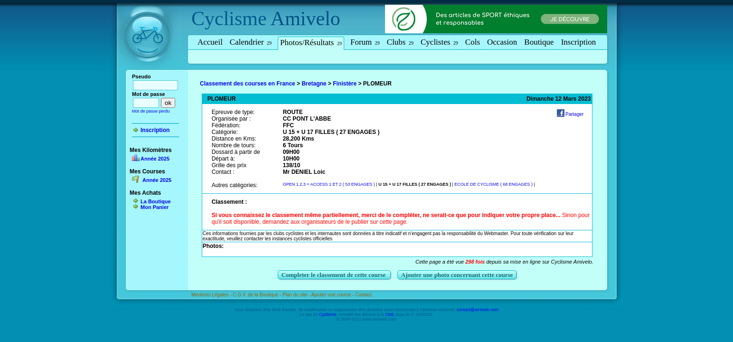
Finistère (345, 83)
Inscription (578, 42)
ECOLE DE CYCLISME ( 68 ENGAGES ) (493, 184)
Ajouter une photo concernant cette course (457, 274)
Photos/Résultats (311, 42)
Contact (363, 294)
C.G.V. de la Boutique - (257, 294)
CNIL (390, 314)
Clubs (400, 42)
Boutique (539, 42)
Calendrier (251, 42)
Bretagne (313, 83)
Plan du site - (296, 294)
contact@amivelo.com (478, 309)
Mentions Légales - (212, 294)
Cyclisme (229, 18)
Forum (365, 42)
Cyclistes (439, 42)
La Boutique (156, 201)
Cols (472, 42)
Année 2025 (155, 159)
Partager (574, 114)
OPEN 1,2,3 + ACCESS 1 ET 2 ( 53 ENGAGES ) (329, 184)
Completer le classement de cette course (334, 274)
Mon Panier (155, 207)
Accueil (210, 42)
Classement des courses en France (247, 83)
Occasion (502, 42)
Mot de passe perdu (151, 111)
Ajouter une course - (333, 294)
